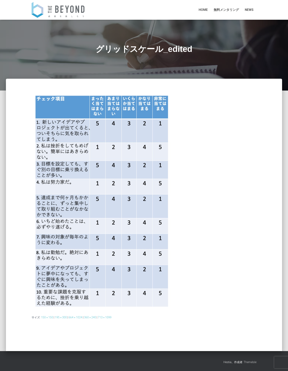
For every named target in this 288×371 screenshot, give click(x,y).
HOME (203, 10)
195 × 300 (61, 317)
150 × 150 (47, 317)
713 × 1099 (104, 317)
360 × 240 (90, 317)
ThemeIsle (250, 362)
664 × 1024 (75, 317)
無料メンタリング (226, 10)
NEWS (249, 10)
